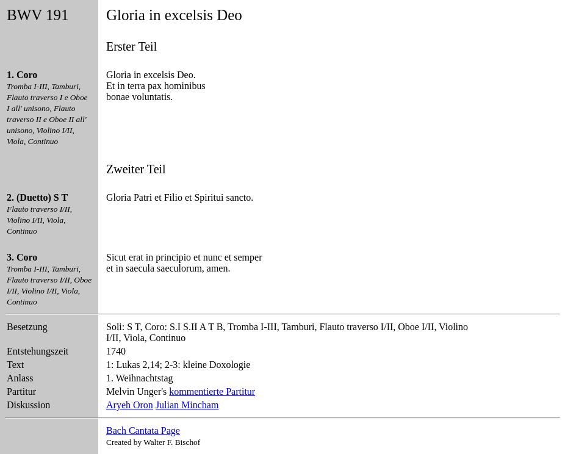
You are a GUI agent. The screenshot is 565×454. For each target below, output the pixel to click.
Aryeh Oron (129, 405)
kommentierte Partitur (212, 391)
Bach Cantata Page (143, 430)
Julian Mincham (187, 405)
